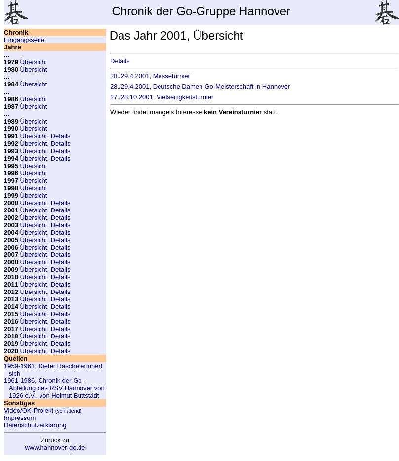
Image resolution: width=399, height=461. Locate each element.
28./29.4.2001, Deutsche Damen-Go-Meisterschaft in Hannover (200, 86)
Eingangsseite (24, 39)
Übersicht (33, 62)
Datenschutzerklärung (35, 425)
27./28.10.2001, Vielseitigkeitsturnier (161, 97)
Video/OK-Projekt (42, 410)
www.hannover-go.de (55, 447)
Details (61, 136)
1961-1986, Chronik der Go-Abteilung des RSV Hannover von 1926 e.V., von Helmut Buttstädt (54, 388)
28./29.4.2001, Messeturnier (150, 76)
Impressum (20, 417)
